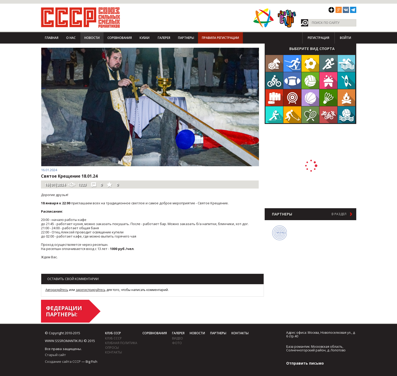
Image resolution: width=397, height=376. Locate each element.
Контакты (113, 352)
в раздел (339, 214)
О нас (71, 38)
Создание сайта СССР (63, 361)
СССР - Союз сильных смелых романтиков (80, 17)
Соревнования (119, 38)
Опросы (112, 347)
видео (177, 338)
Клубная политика (121, 343)
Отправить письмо (305, 363)
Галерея (164, 38)
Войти (345, 38)
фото (177, 343)
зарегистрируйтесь (91, 290)
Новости (92, 38)
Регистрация (318, 38)
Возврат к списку (54, 269)
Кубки (144, 38)
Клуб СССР (113, 333)
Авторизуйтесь (56, 290)
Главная (51, 38)
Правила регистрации (220, 38)
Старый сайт (55, 354)
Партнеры (186, 38)
